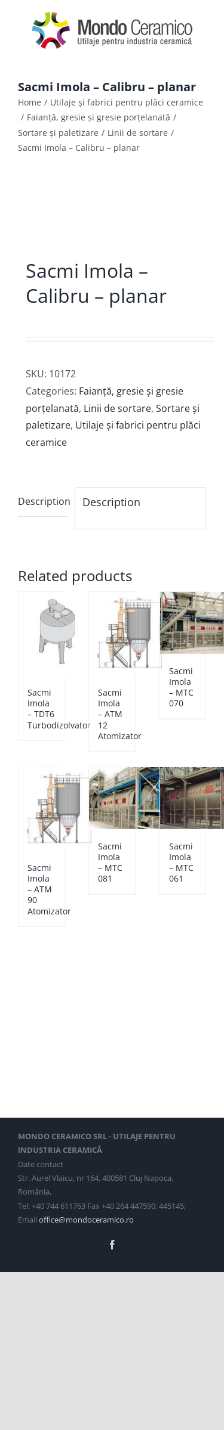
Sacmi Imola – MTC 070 (181, 687)
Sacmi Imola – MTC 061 (181, 862)
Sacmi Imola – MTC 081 (110, 862)
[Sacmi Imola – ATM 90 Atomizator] (41, 809)
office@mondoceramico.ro (86, 1219)
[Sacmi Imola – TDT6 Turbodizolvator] (41, 633)
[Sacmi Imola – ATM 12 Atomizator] (111, 633)
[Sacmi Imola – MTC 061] (182, 798)
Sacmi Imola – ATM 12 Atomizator (120, 714)
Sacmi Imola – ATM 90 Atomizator (49, 889)
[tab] (42, 502)
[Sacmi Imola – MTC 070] (182, 623)
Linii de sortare (117, 408)
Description (42, 501)
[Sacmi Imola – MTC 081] (111, 798)
